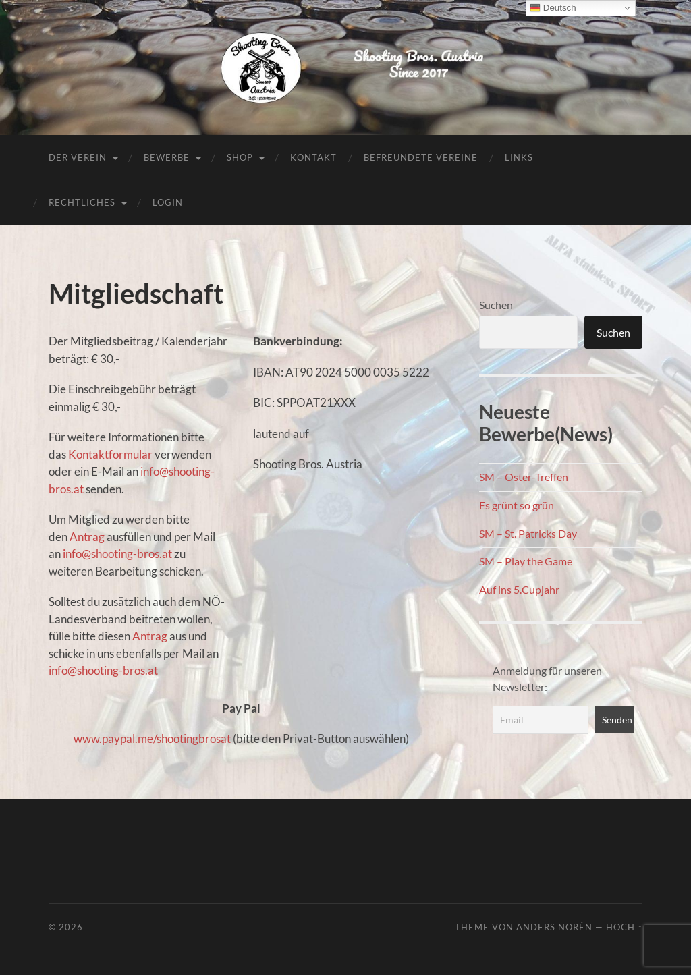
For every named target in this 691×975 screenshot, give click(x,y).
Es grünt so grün (516, 505)
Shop (240, 157)
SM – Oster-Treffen (523, 476)
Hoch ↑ (624, 927)
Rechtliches (82, 202)
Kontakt (313, 157)
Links (519, 157)
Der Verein (78, 157)
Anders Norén (554, 927)
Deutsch (553, 8)
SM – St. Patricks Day (528, 533)
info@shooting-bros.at (117, 554)
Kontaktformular (110, 454)
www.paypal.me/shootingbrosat (152, 738)
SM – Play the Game (525, 561)
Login (168, 202)
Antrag (88, 537)
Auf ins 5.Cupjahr (519, 589)
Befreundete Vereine (421, 157)
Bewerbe (167, 157)
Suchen (496, 304)
